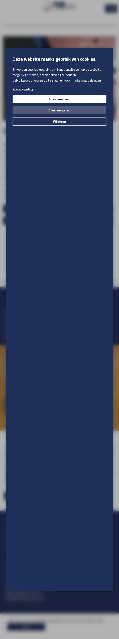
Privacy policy (23, 89)
